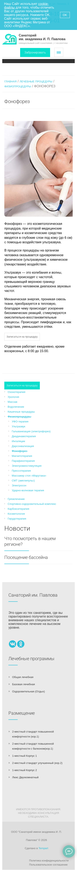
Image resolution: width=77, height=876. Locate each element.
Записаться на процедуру (22, 336)
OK (65, 15)
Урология (13, 396)
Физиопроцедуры (17, 86)
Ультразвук (18, 426)
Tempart (43, 848)
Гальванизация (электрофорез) (31, 431)
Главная (10, 81)
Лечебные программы (31, 658)
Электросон (19, 485)
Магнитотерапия (22, 455)
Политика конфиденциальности (49, 860)
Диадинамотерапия (24, 436)
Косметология (16, 513)
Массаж (12, 401)
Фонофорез (19, 451)
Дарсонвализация (23, 446)
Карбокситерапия (18, 508)
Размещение (21, 713)
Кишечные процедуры (21, 411)
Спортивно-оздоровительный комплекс (32, 503)
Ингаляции (18, 441)
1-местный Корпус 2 (24, 770)
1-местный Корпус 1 (24, 755)
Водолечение (16, 406)
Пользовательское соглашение (48, 864)
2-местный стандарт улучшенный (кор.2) (37, 763)
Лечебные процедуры (36, 81)
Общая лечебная (22, 677)
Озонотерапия (16, 392)
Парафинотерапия (23, 460)
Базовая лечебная (23, 684)
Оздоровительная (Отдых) (28, 691)
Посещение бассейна (26, 557)
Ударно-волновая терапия (28, 490)
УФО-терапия (20, 421)
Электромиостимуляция (26, 465)
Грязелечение (16, 499)
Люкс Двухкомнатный (25, 777)
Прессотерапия (21, 470)
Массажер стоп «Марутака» (29, 475)
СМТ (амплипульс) (23, 480)
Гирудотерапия (17, 518)
